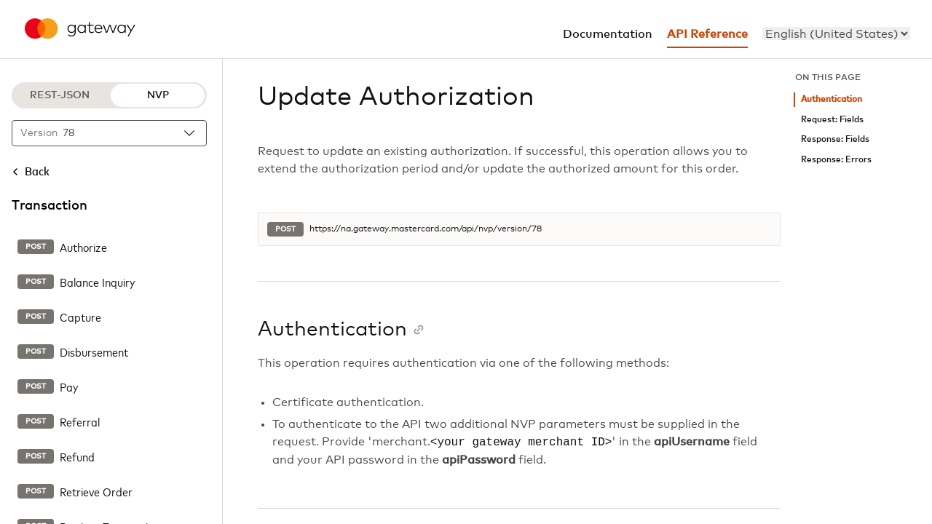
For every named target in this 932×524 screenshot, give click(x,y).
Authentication (831, 99)
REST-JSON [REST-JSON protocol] (60, 95)
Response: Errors (836, 159)
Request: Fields (832, 119)
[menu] (836, 33)
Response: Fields (835, 139)
